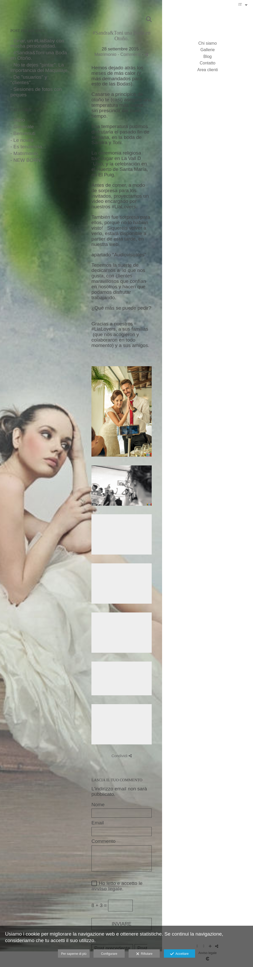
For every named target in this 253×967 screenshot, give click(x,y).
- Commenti (130, 54)
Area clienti (207, 70)
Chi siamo (207, 43)
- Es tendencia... (28, 146)
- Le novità (22, 140)
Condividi (121, 755)
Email (97, 822)
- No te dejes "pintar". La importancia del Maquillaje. (39, 67)
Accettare (179, 954)
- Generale (22, 126)
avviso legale (106, 888)
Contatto (207, 63)
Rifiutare (144, 954)
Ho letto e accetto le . (117, 886)
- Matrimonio (24, 153)
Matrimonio (106, 54)
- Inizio (17, 120)
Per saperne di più (73, 954)
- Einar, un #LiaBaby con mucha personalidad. (37, 43)
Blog (207, 56)
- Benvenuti (22, 133)
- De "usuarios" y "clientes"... (28, 79)
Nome (98, 804)
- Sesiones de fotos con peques (36, 91)
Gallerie (207, 50)
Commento (103, 841)
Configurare (109, 954)
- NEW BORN (25, 160)
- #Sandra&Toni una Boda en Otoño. (38, 55)
